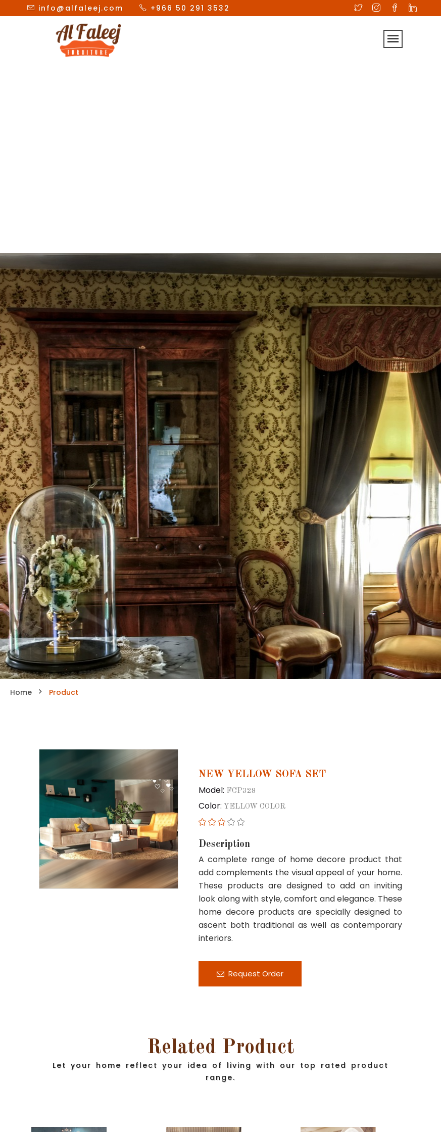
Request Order (250, 973)
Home (21, 692)
